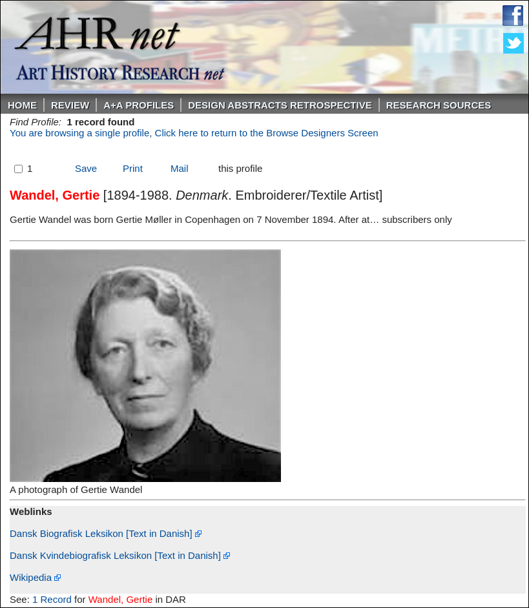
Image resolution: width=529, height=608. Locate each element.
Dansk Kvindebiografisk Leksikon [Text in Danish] (120, 555)
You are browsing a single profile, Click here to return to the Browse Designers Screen (194, 132)
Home (22, 105)
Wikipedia (35, 577)
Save (86, 168)
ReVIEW (70, 105)
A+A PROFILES (138, 105)
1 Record (52, 599)
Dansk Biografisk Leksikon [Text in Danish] (106, 533)
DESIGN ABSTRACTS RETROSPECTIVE (279, 105)
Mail (180, 168)
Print (133, 168)
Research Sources (439, 105)
